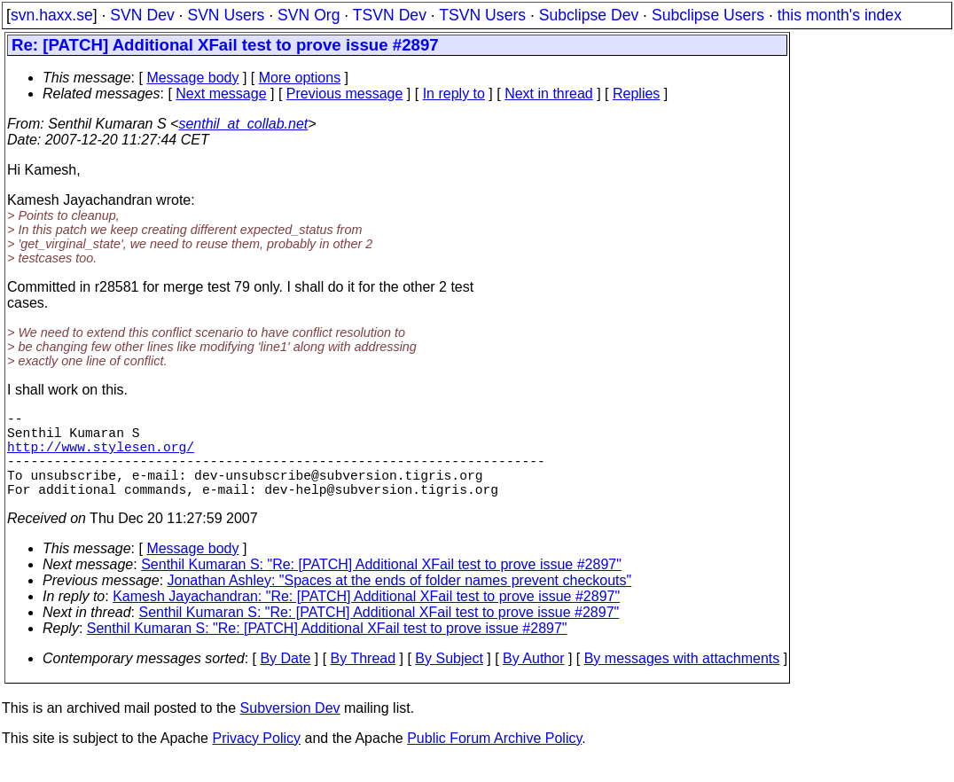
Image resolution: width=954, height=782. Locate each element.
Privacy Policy (256, 759)
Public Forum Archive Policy (494, 759)
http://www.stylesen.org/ (100, 456)
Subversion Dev (290, 729)
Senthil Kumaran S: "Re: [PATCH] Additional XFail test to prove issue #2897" (381, 585)
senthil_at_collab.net (243, 123)
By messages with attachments (682, 679)
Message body (192, 77)
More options (300, 77)
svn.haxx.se (52, 15)
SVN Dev (142, 15)
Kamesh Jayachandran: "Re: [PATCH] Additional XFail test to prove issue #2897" (366, 617)
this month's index (840, 15)
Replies (636, 93)
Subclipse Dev (588, 15)
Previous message (344, 93)
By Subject (448, 679)
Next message (221, 93)
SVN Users (225, 15)
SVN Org (309, 15)
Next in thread (548, 93)
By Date (285, 679)
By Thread (363, 679)
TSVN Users (482, 15)
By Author (533, 679)
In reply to (454, 93)
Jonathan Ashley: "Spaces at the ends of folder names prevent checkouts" (400, 601)
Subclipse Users (708, 15)
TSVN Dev (389, 15)
